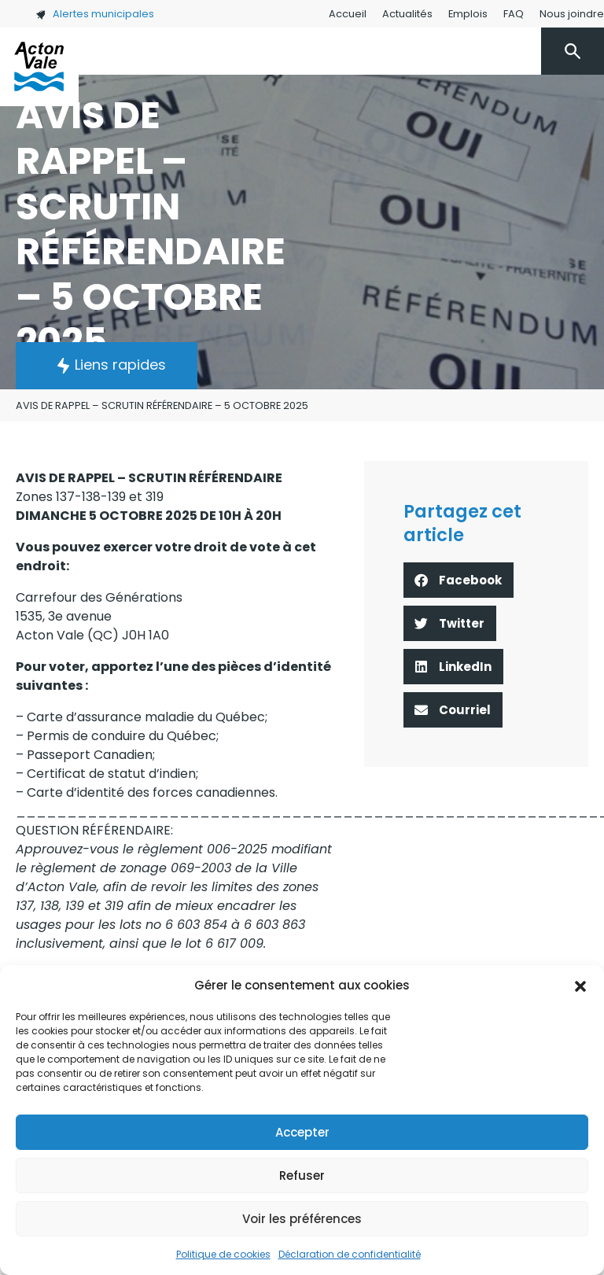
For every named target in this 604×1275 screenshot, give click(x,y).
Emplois (468, 13)
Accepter (302, 1132)
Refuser (302, 1175)
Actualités (407, 13)
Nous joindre (572, 13)
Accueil (347, 13)
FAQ (513, 13)
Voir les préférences (302, 1219)
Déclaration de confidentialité (349, 1254)
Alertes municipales (94, 13)
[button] (580, 985)
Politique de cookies (223, 1254)
